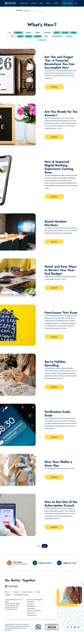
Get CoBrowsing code (11, 609)
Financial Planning (57, 36)
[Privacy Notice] (31, 608)
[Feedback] (8, 595)
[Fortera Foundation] (27, 592)
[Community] (16, 592)
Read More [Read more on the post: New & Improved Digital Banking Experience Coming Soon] (54, 197)
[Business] (27, 12)
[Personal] (19, 11)
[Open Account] (42, 563)
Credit (56, 32)
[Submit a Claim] (31, 613)
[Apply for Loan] (66, 563)
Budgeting (18, 32)
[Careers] (48, 3)
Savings (29, 36)
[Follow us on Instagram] (74, 627)
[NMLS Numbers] (31, 606)
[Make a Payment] (68, 3)
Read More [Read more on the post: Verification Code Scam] (54, 437)
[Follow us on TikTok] (78, 627)
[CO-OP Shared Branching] (20, 595)
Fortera (65, 32)
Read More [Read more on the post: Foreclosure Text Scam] (54, 337)
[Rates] (41, 3)
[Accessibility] (30, 602)
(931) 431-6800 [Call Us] (15, 603)
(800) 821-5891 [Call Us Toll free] (15, 605)
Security (38, 36)
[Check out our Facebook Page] (71, 627)
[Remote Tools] (24, 3)
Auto (12, 36)
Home (20, 36)
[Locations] (33, 3)
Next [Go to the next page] (44, 546)
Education (69, 36)
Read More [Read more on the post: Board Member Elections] (54, 242)
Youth (46, 36)
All (9, 32)
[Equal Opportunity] (32, 615)
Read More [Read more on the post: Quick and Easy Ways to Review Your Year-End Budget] (54, 288)
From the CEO (42, 40)
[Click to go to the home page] (10, 3)
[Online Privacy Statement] (34, 610)
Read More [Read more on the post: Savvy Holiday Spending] (54, 387)
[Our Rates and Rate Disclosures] (17, 563)
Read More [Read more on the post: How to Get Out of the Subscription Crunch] (54, 527)
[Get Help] (56, 3)
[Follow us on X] (68, 627)
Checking (28, 32)
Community (47, 32)
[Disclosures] (30, 604)
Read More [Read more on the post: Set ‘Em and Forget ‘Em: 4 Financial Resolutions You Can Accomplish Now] (54, 87)
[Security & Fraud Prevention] (34, 599)
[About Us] (7, 592)
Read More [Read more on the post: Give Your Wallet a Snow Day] (54, 477)
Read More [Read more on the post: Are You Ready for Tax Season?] (54, 137)
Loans (73, 32)
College (38, 32)
